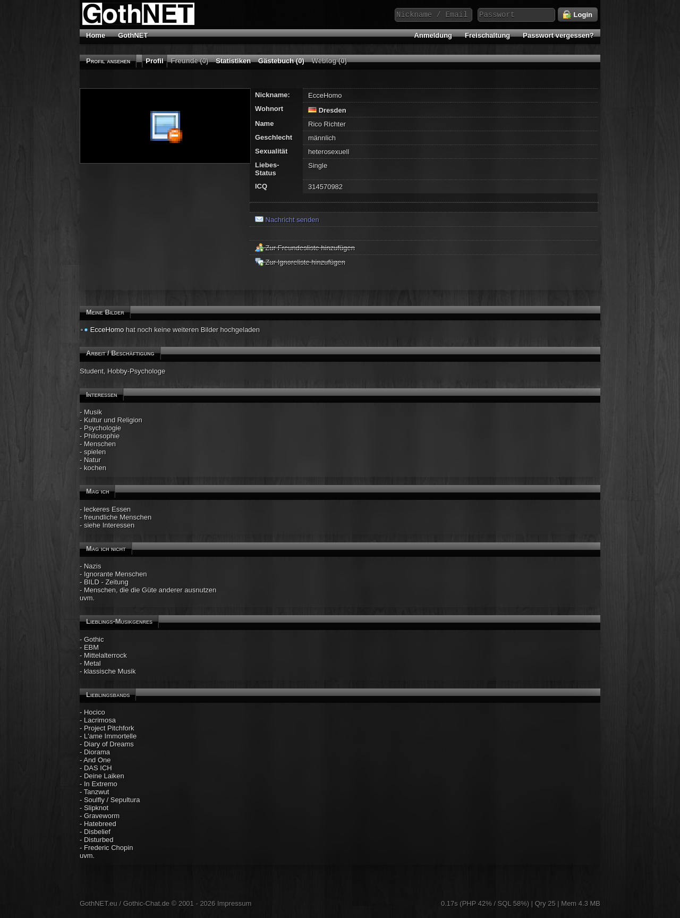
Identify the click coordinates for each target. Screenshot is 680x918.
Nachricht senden (287, 220)
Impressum (234, 903)
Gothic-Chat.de (146, 903)
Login (577, 15)
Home (95, 35)
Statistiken (233, 61)
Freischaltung (487, 35)
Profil (154, 61)
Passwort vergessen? (558, 35)
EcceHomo (107, 330)
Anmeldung (433, 35)
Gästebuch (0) (281, 61)
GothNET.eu (98, 903)
